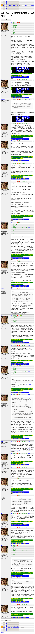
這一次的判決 (29, 384)
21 (11, 527)
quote (29, 79)
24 (11, 604)
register (33, 5)
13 (11, 365)
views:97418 (3, 632)
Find (26, 5)
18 (11, 477)
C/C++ (16, 5)
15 (11, 441)
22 (11, 545)
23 (11, 577)
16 (11, 453)
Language (11, 5)
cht (4, 5)
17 (11, 467)
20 (11, 513)
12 (11, 345)
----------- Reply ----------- (6, 19)
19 (11, 495)
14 (11, 394)
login (31, 5)
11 (11, 315)
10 (11, 288)
